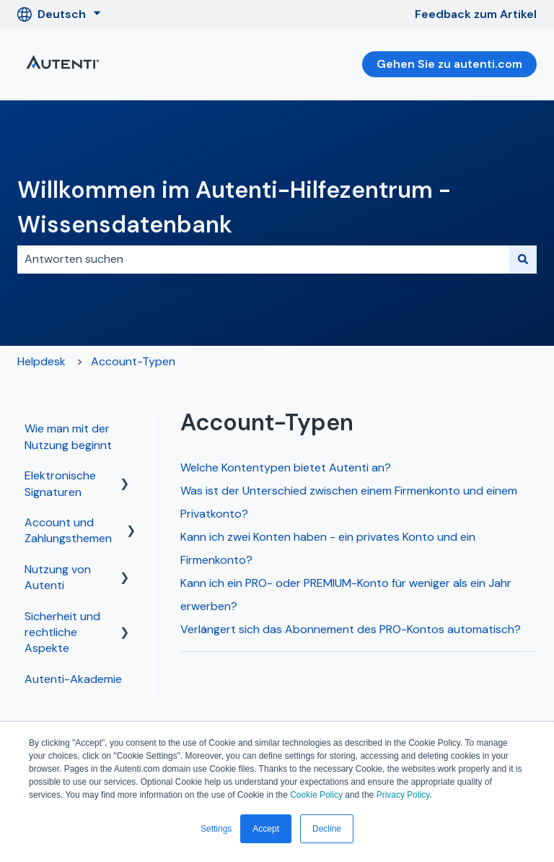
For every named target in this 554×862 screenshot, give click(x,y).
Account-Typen (133, 361)
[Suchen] (523, 259)
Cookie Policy (316, 795)
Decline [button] (326, 829)
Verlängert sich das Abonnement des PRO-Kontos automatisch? (350, 629)
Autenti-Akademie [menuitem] (73, 679)
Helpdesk (41, 361)
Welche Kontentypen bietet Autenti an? (285, 467)
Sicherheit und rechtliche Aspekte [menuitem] (62, 632)
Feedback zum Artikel (476, 14)
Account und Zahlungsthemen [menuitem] (68, 530)
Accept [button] (265, 829)
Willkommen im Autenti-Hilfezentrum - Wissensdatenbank (234, 207)
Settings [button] (216, 829)
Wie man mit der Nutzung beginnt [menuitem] (68, 436)
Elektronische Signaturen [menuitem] (60, 483)
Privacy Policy (403, 795)
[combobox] (263, 259)
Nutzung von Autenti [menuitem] (58, 577)
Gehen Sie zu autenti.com (449, 63)
